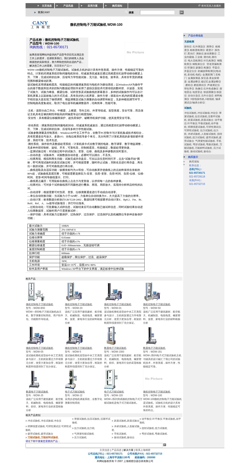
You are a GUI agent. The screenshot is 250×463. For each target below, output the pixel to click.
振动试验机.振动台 (124, 437)
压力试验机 (80, 437)
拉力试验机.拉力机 (84, 428)
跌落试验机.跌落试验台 (126, 420)
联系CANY (44, 12)
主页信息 (105, 450)
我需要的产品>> (63, 65)
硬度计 (209, 50)
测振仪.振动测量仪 (206, 53)
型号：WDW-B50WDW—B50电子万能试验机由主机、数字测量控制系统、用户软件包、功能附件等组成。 (44, 312)
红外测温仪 (199, 46)
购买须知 (194, 161)
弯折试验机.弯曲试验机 (154, 433)
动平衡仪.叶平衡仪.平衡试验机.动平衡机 (203, 123)
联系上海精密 (143, 450)
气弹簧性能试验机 (84, 433)
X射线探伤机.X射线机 (202, 99)
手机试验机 (120, 433)
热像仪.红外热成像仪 (206, 88)
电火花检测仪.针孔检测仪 (202, 60)
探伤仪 (188, 46)
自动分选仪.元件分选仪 (200, 95)
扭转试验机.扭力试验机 (154, 428)
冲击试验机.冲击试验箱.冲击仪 (44, 420)
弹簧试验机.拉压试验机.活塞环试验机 (203, 116)
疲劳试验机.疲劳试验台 (40, 433)
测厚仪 (210, 46)
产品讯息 (116, 450)
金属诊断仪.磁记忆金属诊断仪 (204, 81)
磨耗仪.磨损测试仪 (195, 85)
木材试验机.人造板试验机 (202, 133)
